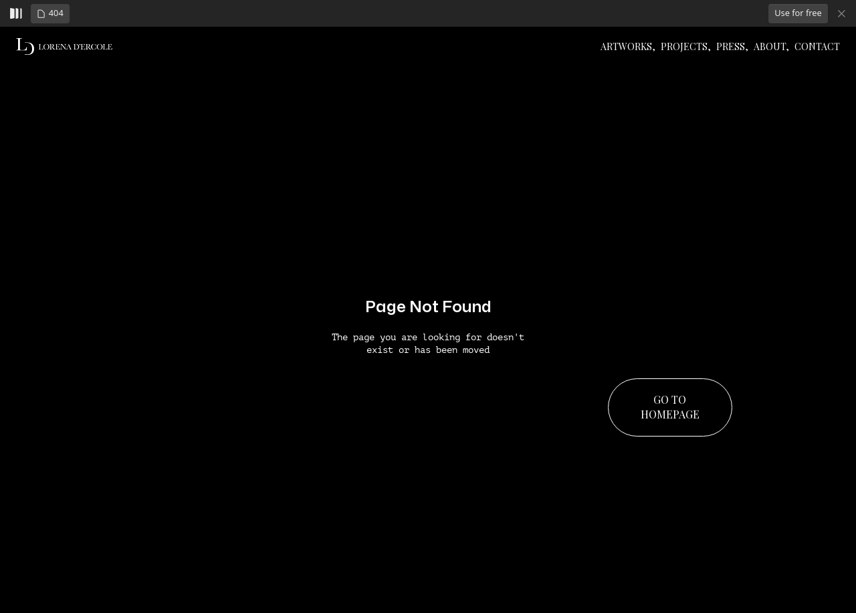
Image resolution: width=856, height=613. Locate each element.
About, (771, 46)
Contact (817, 46)
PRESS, (732, 46)
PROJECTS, (686, 46)
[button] (50, 13)
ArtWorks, (628, 46)
